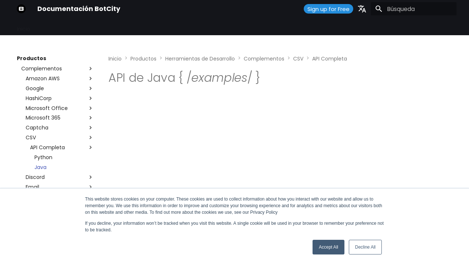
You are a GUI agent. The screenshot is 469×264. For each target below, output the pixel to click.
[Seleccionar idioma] (362, 8)
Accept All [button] (328, 247)
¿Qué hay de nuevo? (231, 26)
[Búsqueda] (414, 8)
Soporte (186, 26)
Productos (99, 26)
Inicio (23, 26)
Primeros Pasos (58, 26)
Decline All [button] (365, 247)
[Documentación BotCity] (21, 8)
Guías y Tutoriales (144, 26)
